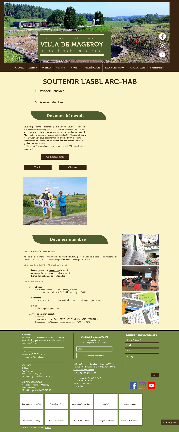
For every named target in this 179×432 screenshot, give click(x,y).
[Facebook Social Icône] (133, 385)
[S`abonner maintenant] (94, 355)
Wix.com (48, 428)
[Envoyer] (155, 375)
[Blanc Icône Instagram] (162, 45)
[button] (31, 401)
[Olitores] (73, 167)
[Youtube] (162, 54)
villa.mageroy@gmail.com (48, 308)
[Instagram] (142, 385)
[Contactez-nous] (55, 157)
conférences (54, 270)
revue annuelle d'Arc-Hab (59, 273)
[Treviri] (38, 167)
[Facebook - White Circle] (162, 36)
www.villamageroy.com (83, 369)
